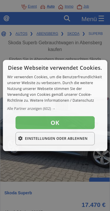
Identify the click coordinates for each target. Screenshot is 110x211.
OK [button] (55, 123)
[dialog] (55, 105)
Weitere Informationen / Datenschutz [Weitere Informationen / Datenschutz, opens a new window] (62, 100)
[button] (55, 108)
